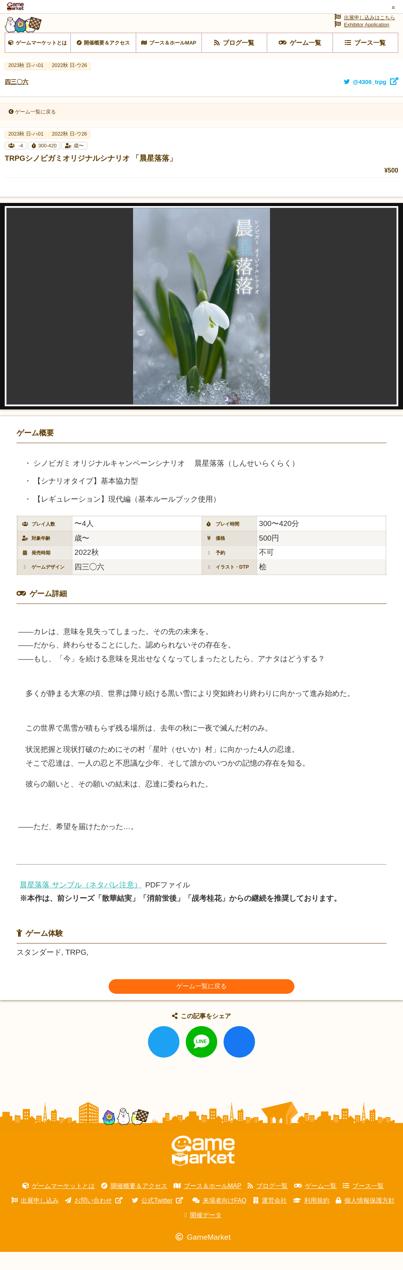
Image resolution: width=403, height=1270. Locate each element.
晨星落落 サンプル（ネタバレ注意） (80, 903)
